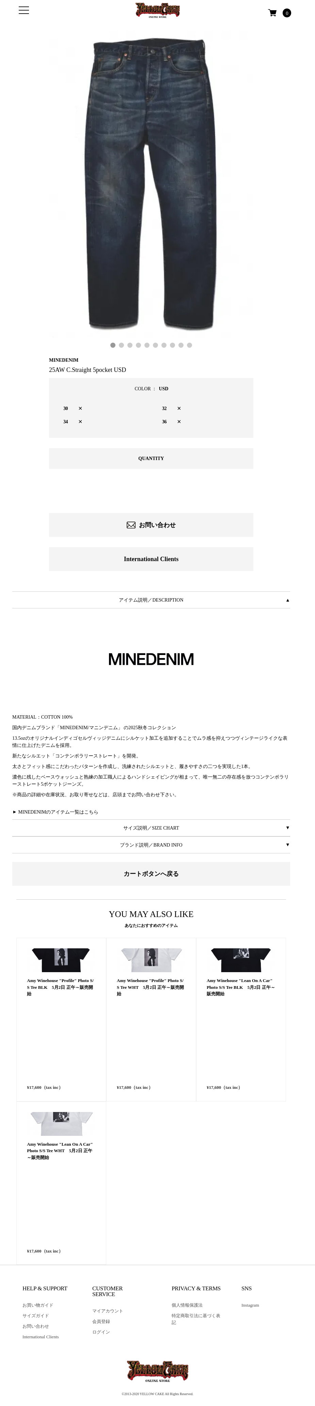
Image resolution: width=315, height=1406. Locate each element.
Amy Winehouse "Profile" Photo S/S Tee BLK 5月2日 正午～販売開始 (60, 1066)
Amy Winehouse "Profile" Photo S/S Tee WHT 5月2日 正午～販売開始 (150, 1066)
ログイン (101, 1332)
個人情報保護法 (187, 1305)
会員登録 (101, 1321)
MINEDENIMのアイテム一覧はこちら (58, 812)
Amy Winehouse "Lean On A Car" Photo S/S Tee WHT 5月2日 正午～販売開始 (60, 1230)
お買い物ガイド (37, 1305)
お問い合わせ (151, 525)
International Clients (151, 559)
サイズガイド (35, 1315)
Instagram (250, 1305)
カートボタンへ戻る (151, 873)
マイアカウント (107, 1310)
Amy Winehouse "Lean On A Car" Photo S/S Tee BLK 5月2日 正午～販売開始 (241, 1066)
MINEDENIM (63, 360)
